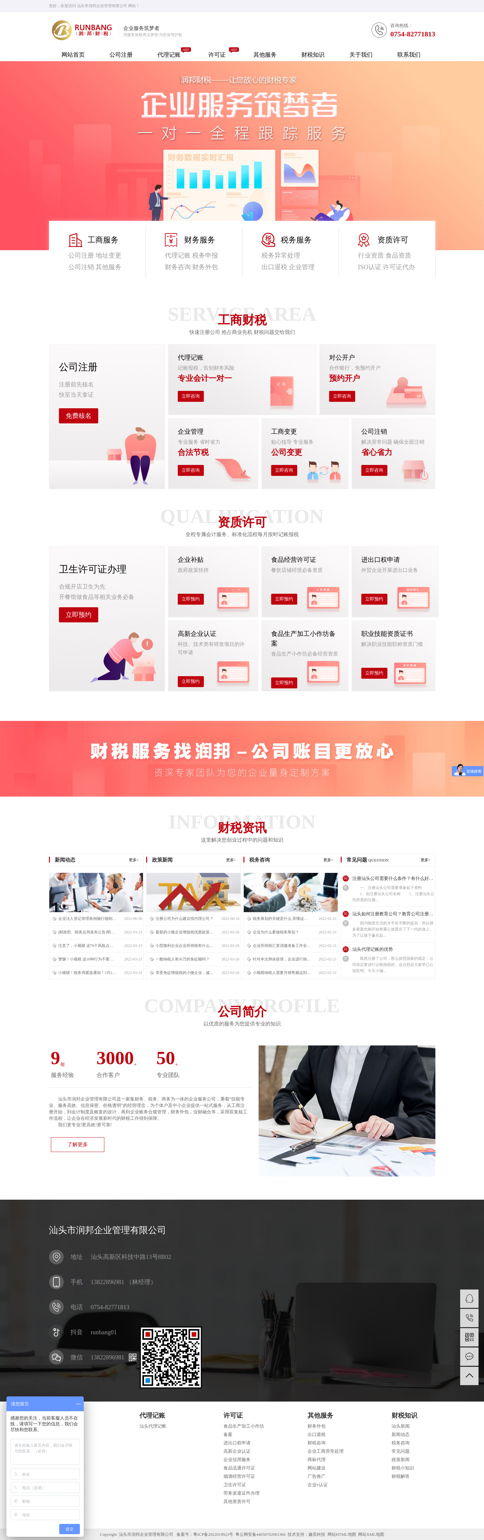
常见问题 (401, 1451)
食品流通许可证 (239, 1468)
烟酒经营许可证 (239, 1476)
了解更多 (77, 1144)
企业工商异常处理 (326, 1451)
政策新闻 (401, 1459)
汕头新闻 (401, 1426)
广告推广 (317, 1476)
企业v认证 (318, 1484)
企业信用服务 (237, 1459)
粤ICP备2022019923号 (213, 1534)
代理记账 (169, 55)
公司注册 (121, 55)
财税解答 (401, 1476)
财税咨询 (317, 1443)
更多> (134, 860)
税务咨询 (401, 1443)
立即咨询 (191, 396)
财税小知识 (403, 1468)
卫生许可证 (234, 1484)
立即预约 (78, 614)
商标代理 (317, 1459)
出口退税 (317, 1434)
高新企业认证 (237, 1451)
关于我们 (361, 55)
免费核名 (78, 415)
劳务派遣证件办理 (241, 1493)
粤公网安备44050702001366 (260, 1534)
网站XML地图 (371, 1534)
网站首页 (73, 55)
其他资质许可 (237, 1501)
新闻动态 (401, 1434)
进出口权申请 (237, 1443)
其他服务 (265, 55)
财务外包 (317, 1426)
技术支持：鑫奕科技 (306, 1534)
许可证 (217, 55)
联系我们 (409, 55)
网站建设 (317, 1468)
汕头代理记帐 (152, 1426)
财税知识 (313, 55)
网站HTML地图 (341, 1534)
